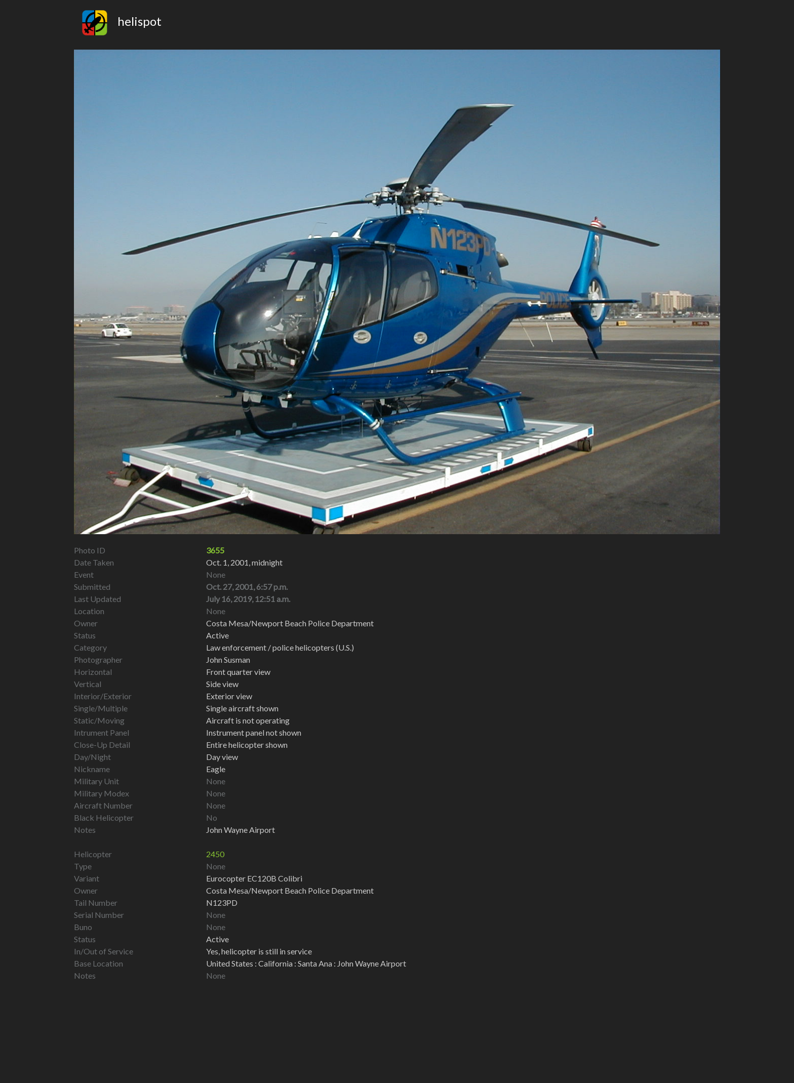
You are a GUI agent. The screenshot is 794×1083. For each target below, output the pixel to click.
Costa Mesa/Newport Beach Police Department (290, 890)
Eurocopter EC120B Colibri (254, 878)
